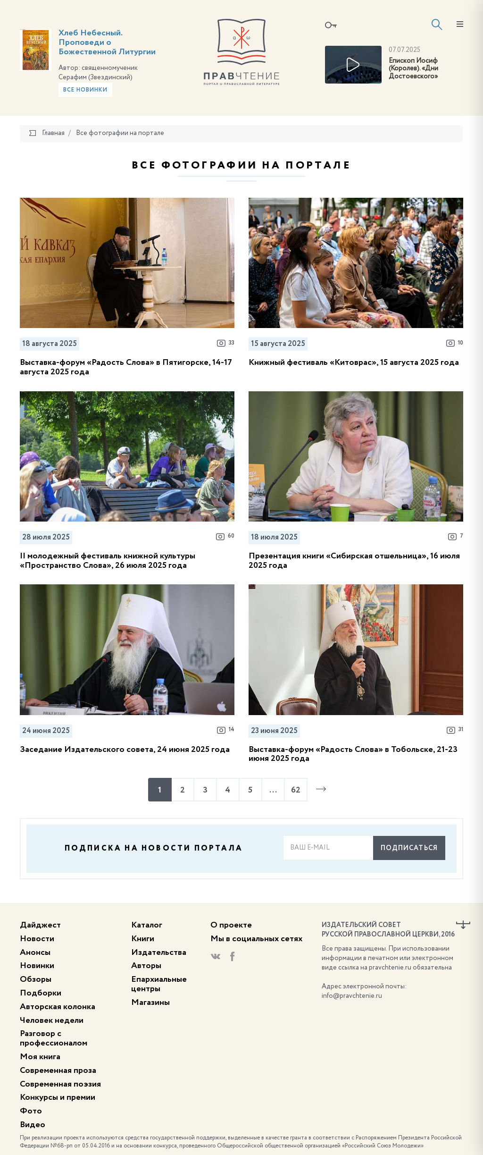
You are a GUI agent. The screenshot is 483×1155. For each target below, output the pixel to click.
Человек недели (51, 1020)
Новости (37, 939)
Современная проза (58, 1070)
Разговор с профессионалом (53, 1038)
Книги (142, 939)
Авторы (146, 965)
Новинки (37, 965)
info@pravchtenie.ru (352, 996)
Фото (31, 1111)
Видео (32, 1125)
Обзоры (35, 979)
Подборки (40, 993)
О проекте (231, 925)
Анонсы (35, 952)
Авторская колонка (57, 1007)
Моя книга (40, 1057)
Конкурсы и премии (57, 1097)
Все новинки (85, 90)
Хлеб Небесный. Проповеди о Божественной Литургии (107, 42)
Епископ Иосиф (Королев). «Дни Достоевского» (413, 69)
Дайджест (40, 925)
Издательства (158, 952)
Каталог (146, 925)
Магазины (150, 1002)
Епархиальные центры (159, 984)
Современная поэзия (60, 1084)
